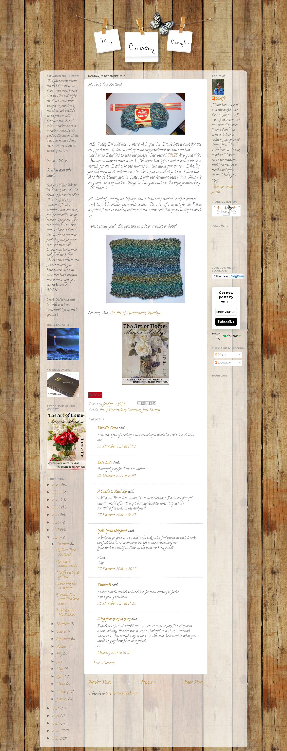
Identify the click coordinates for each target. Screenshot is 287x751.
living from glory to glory (113, 619)
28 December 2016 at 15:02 (116, 604)
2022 (56, 492)
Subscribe (226, 321)
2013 (56, 724)
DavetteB (104, 585)
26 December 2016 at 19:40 (116, 446)
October (61, 632)
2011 (55, 739)
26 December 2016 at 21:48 (116, 476)
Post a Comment (104, 663)
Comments (223, 363)
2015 (56, 709)
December (63, 544)
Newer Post (99, 683)
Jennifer (221, 98)
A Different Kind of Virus (67, 575)
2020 (56, 507)
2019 (56, 515)
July (59, 654)
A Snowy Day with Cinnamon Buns (67, 600)
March (61, 684)
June (59, 662)
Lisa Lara (104, 462)
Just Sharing (151, 410)
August (61, 647)
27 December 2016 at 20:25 (116, 569)
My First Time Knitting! (65, 553)
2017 (56, 530)
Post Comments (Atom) (121, 694)
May (60, 669)
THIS (172, 156)
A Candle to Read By (112, 492)
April (60, 677)
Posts (220, 355)
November (63, 624)
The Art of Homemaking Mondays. (135, 313)
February (62, 692)
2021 (56, 500)
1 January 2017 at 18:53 (113, 653)
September (63, 639)
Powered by (226, 336)
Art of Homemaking (112, 410)
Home (146, 683)
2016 (56, 538)
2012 (56, 731)
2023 (56, 485)
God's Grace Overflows (112, 531)
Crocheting (134, 410)
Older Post (192, 683)
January (62, 699)
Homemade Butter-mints (66, 564)
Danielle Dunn (107, 428)
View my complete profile (224, 189)
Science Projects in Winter (65, 586)
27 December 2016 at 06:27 (116, 515)
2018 (56, 523)
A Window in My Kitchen (64, 613)
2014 (56, 716)
